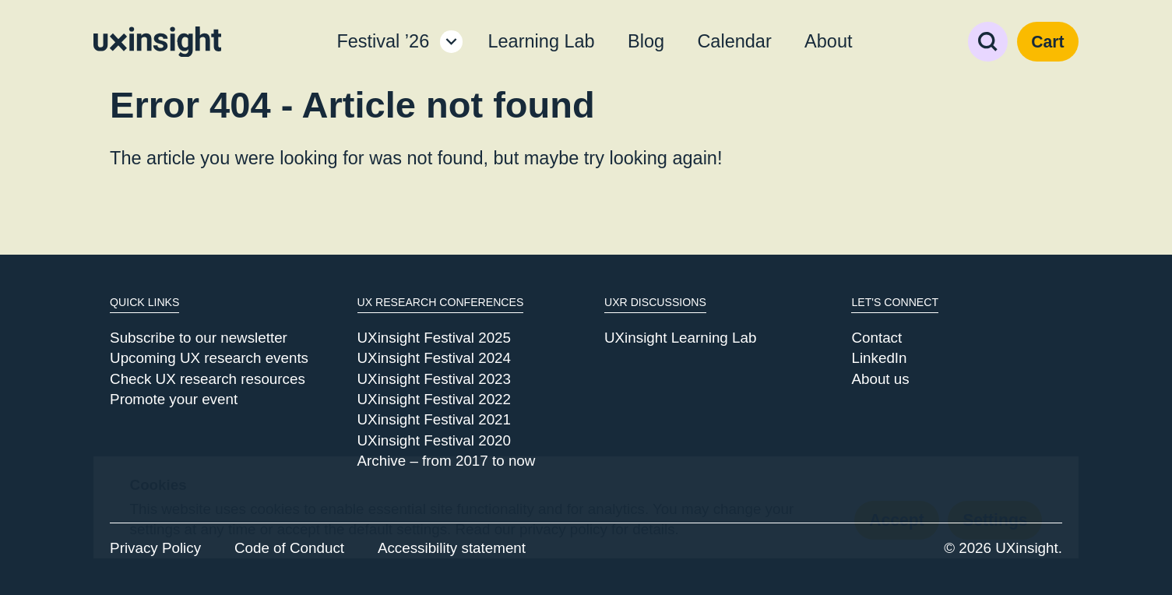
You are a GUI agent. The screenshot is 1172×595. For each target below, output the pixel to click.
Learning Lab (540, 41)
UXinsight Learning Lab (680, 337)
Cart (1047, 42)
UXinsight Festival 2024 (434, 358)
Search (988, 41)
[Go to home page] (157, 42)
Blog (646, 41)
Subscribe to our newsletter (198, 337)
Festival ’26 (382, 41)
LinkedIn (878, 358)
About (828, 41)
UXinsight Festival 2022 (434, 399)
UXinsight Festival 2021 (434, 419)
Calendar (734, 41)
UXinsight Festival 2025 (434, 337)
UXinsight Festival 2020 (434, 440)
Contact (876, 337)
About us (880, 379)
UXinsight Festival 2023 (434, 379)
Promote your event (174, 399)
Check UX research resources (207, 379)
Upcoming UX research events (209, 358)
